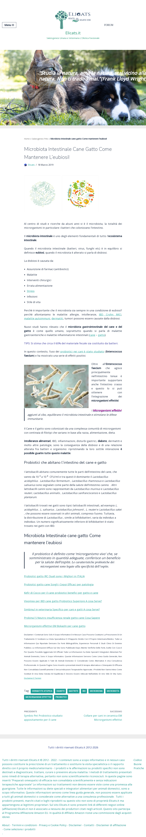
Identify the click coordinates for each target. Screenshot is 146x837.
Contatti (89, 825)
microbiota (113, 691)
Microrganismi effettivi (38, 697)
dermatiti (57, 318)
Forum (108, 25)
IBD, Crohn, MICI (110, 314)
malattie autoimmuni (37, 318)
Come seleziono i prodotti (19, 829)
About (6, 825)
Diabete (60, 691)
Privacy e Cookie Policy (52, 825)
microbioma (96, 691)
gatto (101, 335)
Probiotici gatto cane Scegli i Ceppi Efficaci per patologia (59, 584)
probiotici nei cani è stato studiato (82, 351)
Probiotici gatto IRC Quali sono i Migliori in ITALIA (54, 576)
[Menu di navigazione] (9, 25)
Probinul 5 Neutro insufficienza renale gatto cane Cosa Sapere (62, 617)
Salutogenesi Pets (40, 138)
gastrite (73, 691)
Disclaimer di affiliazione (111, 825)
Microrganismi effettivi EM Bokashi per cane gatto (54, 626)
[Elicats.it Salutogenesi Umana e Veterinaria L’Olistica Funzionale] (73, 25)
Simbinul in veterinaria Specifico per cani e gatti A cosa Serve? (62, 609)
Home (27, 138)
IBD (84, 691)
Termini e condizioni (24, 825)
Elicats (31, 164)
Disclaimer (75, 825)
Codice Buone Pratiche (139, 764)
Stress (31, 291)
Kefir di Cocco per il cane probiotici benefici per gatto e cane (61, 592)
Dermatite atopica (42, 691)
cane (92, 335)
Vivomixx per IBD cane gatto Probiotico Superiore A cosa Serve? (63, 601)
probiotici (61, 697)
